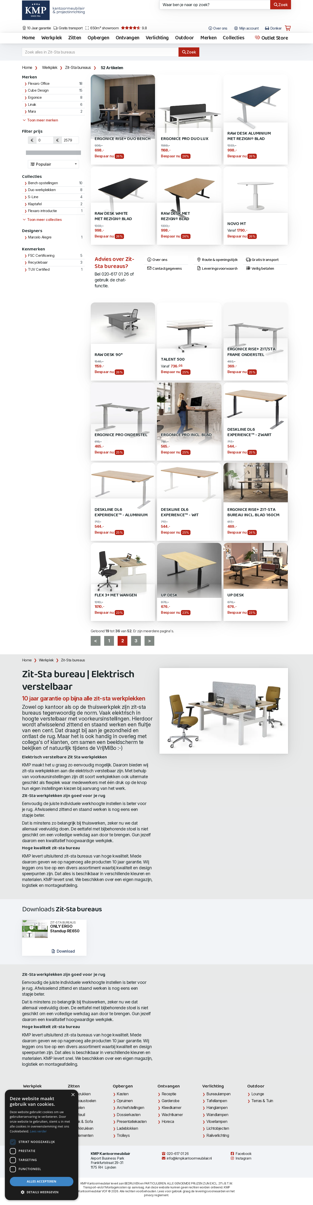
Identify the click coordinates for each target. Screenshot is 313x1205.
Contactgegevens (164, 268)
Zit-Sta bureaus (78, 67)
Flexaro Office (39, 83)
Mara (32, 111)
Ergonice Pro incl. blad (186, 435)
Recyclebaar (37, 262)
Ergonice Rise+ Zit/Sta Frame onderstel (251, 351)
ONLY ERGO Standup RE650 (66, 927)
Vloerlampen (216, 1121)
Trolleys (123, 1135)
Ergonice (35, 97)
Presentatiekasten (131, 1121)
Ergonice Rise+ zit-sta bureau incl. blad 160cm (253, 512)
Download (63, 951)
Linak (32, 104)
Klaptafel (35, 204)
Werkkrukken (82, 1128)
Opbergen (98, 38)
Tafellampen (216, 1100)
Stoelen (78, 1107)
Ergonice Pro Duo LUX (184, 139)
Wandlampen (217, 1114)
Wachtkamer (172, 1114)
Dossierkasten (128, 1114)
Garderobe (170, 1100)
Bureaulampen (218, 1093)
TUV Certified (38, 269)
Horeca (168, 1121)
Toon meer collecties (42, 219)
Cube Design (38, 90)
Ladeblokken (127, 1128)
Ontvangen (127, 38)
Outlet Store (271, 38)
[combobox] (53, 164)
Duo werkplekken (42, 190)
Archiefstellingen (130, 1107)
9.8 (134, 28)
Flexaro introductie (42, 211)
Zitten (74, 38)
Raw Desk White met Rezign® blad (113, 216)
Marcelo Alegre (40, 237)
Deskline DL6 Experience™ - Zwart (249, 432)
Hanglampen (217, 1107)
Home (28, 38)
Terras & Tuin (262, 1100)
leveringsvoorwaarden (210, 1191)
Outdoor (184, 38)
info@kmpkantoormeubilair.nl (186, 1158)
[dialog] (41, 1145)
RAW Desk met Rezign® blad (175, 216)
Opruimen (125, 1100)
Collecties (233, 38)
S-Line (33, 197)
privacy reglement (156, 1195)
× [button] (73, 1095)
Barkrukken (81, 1093)
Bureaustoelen (84, 1100)
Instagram (240, 1158)
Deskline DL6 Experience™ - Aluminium (121, 512)
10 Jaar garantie (36, 28)
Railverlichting (217, 1135)
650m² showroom (102, 28)
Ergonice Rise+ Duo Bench (123, 139)
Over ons (157, 260)
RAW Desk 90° (109, 355)
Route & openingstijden (217, 260)
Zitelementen (82, 1135)
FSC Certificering (41, 255)
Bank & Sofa (82, 1121)
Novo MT (236, 224)
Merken (208, 38)
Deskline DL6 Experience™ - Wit (180, 512)
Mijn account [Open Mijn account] (246, 28)
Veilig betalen (260, 268)
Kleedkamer (171, 1107)
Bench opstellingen (43, 183)
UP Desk (169, 595)
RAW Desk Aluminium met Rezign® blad (249, 136)
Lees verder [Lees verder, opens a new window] (38, 1131)
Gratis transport (67, 28)
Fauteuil (78, 1114)
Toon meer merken (40, 120)
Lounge (257, 1093)
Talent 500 (172, 359)
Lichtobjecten (217, 1128)
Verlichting (157, 38)
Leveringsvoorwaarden (217, 268)
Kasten (122, 1093)
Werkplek (51, 38)
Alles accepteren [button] (41, 1181)
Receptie (169, 1093)
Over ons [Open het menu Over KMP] (217, 28)
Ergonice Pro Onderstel (121, 435)
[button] (41, 1192)
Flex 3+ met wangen (116, 595)
